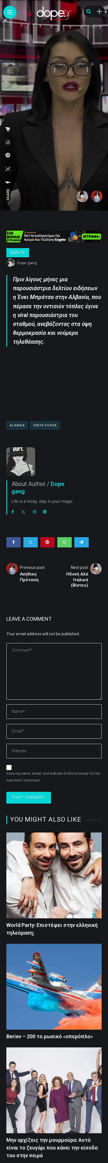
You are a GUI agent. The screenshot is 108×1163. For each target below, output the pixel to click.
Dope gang (27, 263)
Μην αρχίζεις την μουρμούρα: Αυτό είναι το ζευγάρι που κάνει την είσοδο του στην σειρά (52, 1147)
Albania (17, 425)
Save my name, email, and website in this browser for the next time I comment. (53, 777)
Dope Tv (18, 253)
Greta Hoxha (45, 425)
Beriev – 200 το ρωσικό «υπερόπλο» (49, 1036)
